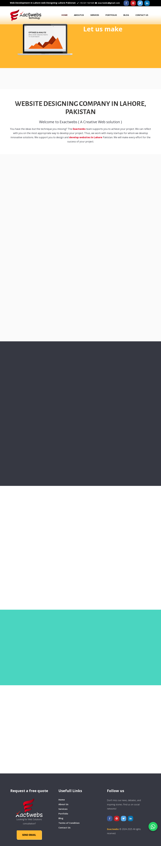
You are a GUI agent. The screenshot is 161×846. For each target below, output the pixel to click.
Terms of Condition (69, 823)
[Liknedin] (147, 3)
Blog (126, 15)
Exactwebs (79, 129)
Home (64, 15)
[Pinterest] (133, 3)
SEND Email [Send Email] (29, 835)
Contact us (141, 15)
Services (94, 15)
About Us (63, 804)
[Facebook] (126, 3)
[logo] (29, 807)
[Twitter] (140, 3)
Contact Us (64, 827)
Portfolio (111, 15)
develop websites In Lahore (86, 138)
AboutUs (79, 15)
